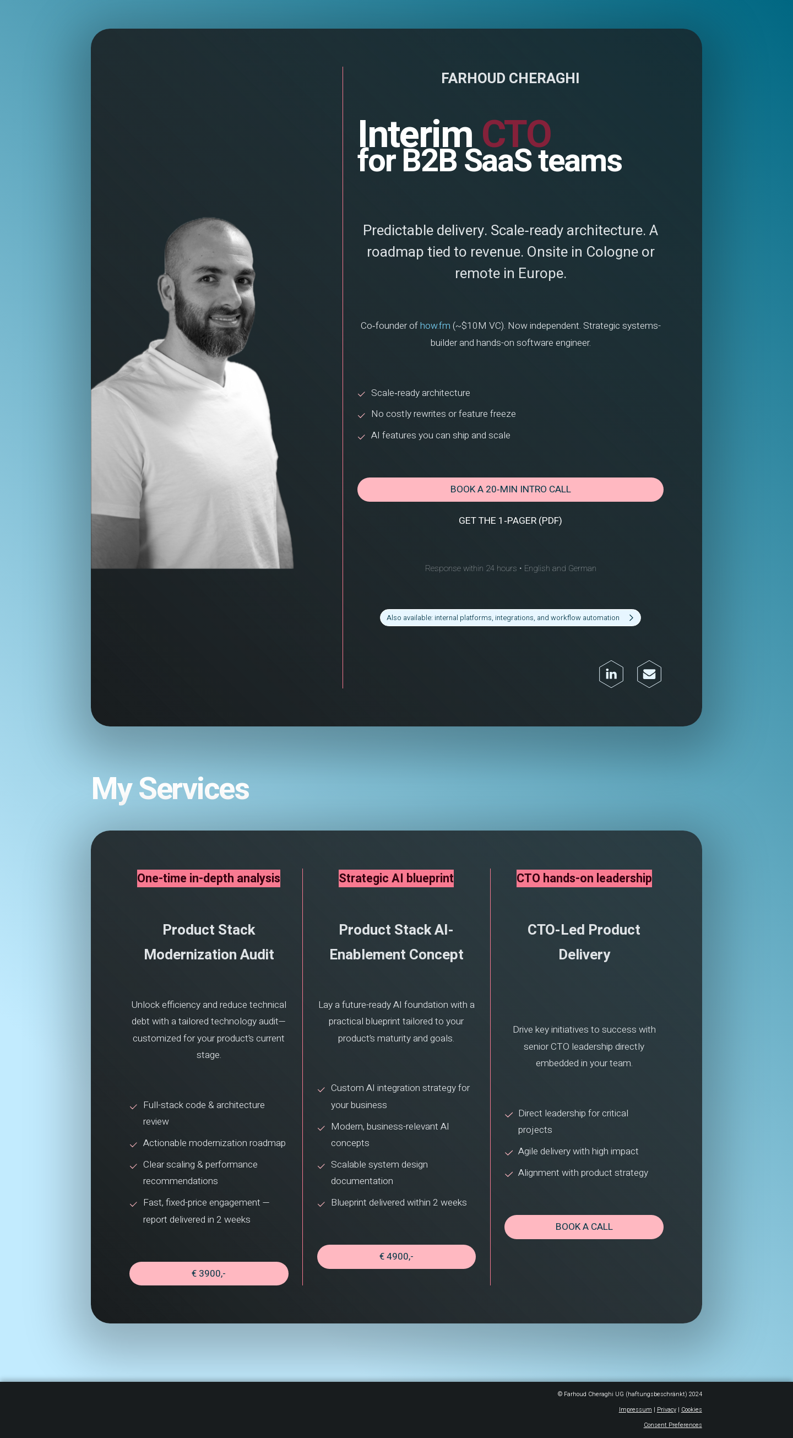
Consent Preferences (667, 1409)
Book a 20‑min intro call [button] (508, 494)
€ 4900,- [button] (397, 1244)
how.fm (434, 334)
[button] (508, 620)
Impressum (630, 1394)
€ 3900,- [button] (213, 1260)
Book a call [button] (580, 1215)
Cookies (685, 1394)
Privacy (660, 1394)
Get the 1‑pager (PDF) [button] (508, 524)
